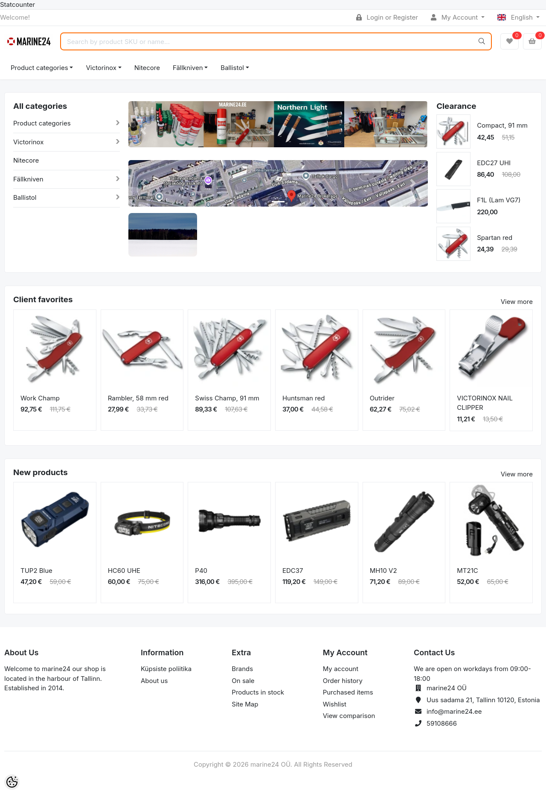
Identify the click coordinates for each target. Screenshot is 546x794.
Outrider (382, 398)
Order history (343, 681)
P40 (201, 570)
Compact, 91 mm (502, 125)
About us (154, 681)
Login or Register (387, 17)
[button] (143, 131)
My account (340, 669)
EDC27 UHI (494, 163)
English (515, 17)
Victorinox (101, 68)
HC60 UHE (124, 570)
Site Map (245, 704)
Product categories (39, 68)
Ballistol (232, 68)
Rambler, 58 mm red (138, 398)
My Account (455, 17)
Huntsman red (303, 398)
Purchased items (348, 692)
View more (517, 302)
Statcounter (17, 4)
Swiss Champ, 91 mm (227, 398)
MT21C (467, 570)
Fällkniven (188, 68)
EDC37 (292, 570)
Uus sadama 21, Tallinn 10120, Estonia (483, 700)
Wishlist (334, 704)
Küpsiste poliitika (166, 669)
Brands (242, 669)
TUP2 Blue (36, 570)
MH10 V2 (383, 570)
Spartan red (494, 238)
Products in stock (258, 692)
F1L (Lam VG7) (498, 200)
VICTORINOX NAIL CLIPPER (485, 403)
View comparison (349, 716)
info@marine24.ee (454, 711)
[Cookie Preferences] (12, 782)
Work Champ (40, 398)
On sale (243, 681)
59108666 (442, 723)
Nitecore (147, 68)
